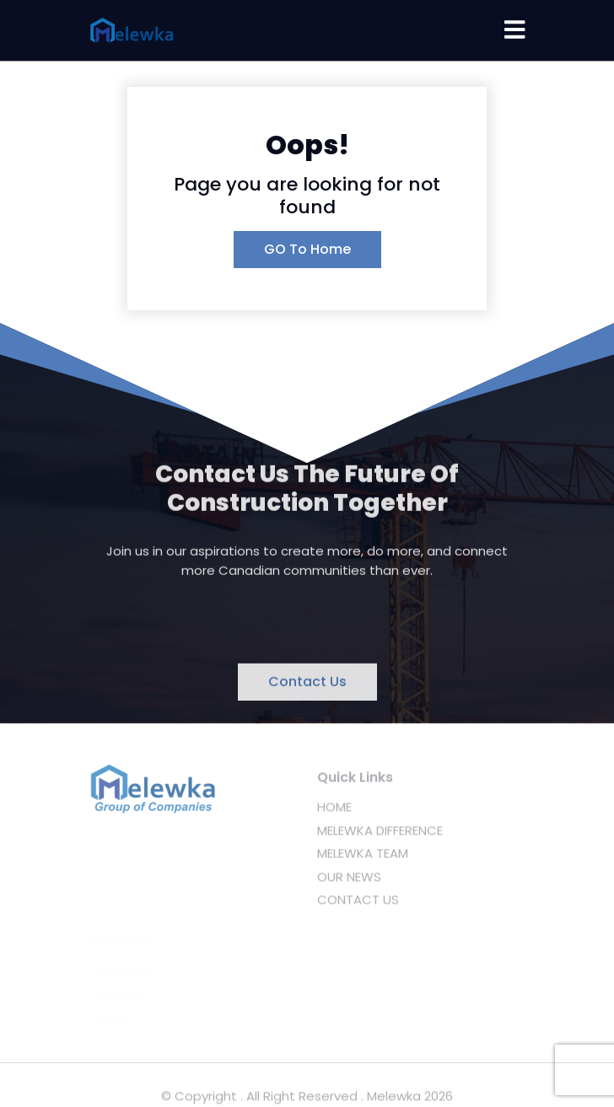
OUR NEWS (349, 880)
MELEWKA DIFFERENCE (380, 834)
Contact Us (307, 683)
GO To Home (307, 249)
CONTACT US (358, 903)
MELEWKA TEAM (362, 857)
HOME (334, 811)
